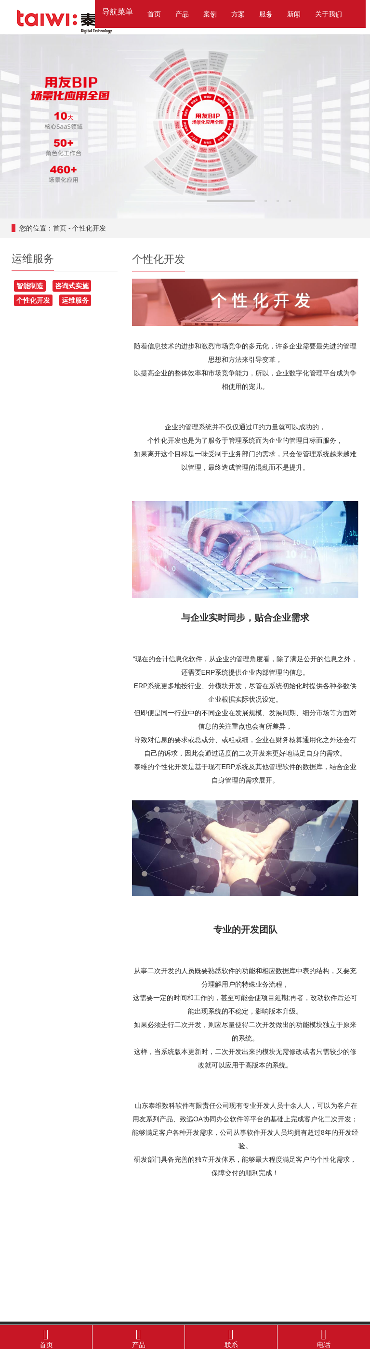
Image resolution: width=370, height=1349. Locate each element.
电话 (324, 1336)
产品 (138, 1336)
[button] (185, 15)
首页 (154, 14)
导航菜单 (117, 12)
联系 (231, 1336)
